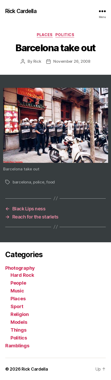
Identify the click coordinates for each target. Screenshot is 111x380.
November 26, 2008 (71, 61)
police (38, 182)
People (18, 283)
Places (45, 34)
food (50, 182)
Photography (20, 268)
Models (18, 322)
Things (18, 330)
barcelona (22, 182)
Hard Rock (22, 275)
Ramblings (17, 345)
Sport (16, 306)
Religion (19, 314)
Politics (64, 34)
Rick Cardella (20, 11)
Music (17, 290)
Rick (37, 61)
